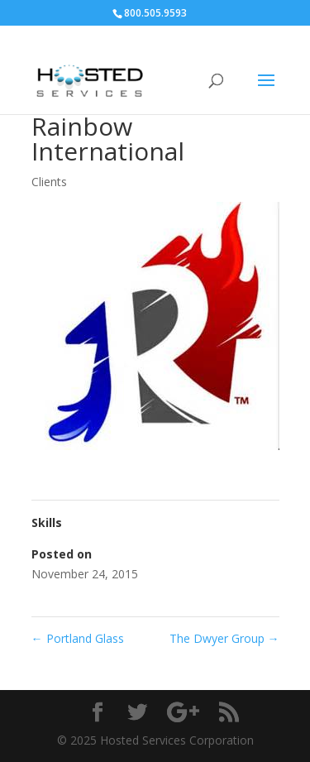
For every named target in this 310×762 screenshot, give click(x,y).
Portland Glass (77, 638)
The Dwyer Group (224, 638)
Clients (49, 181)
